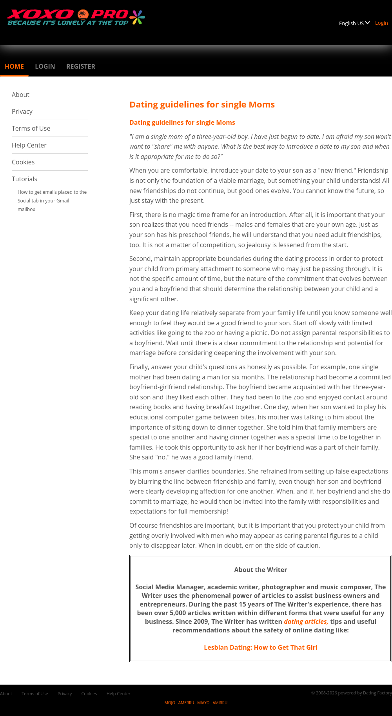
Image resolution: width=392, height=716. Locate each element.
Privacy (22, 111)
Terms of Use (31, 128)
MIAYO (203, 702)
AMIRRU (219, 702)
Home (14, 66)
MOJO (170, 702)
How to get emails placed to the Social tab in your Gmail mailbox (52, 201)
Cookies (23, 162)
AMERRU (186, 702)
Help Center (29, 145)
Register (80, 66)
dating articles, (306, 621)
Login (381, 22)
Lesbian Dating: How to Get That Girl (261, 647)
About (20, 94)
